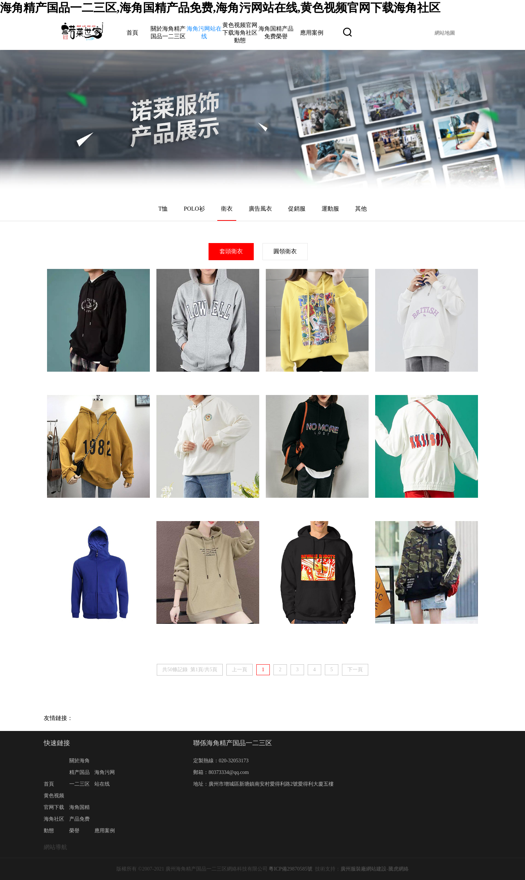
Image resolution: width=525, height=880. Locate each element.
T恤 (163, 209)
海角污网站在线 (104, 778)
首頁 (132, 33)
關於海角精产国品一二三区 (79, 772)
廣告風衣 (260, 209)
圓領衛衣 (285, 251)
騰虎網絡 (398, 869)
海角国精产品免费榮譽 (79, 819)
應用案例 (311, 33)
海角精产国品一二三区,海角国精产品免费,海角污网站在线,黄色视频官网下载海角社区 (220, 7)
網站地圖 (445, 33)
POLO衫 (194, 209)
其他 (361, 209)
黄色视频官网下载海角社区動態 (239, 32)
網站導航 (55, 847)
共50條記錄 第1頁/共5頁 (189, 669)
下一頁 (355, 669)
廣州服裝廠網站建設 (363, 869)
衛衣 (227, 209)
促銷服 (297, 209)
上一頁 (239, 669)
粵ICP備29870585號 (290, 869)
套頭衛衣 (231, 251)
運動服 (330, 209)
